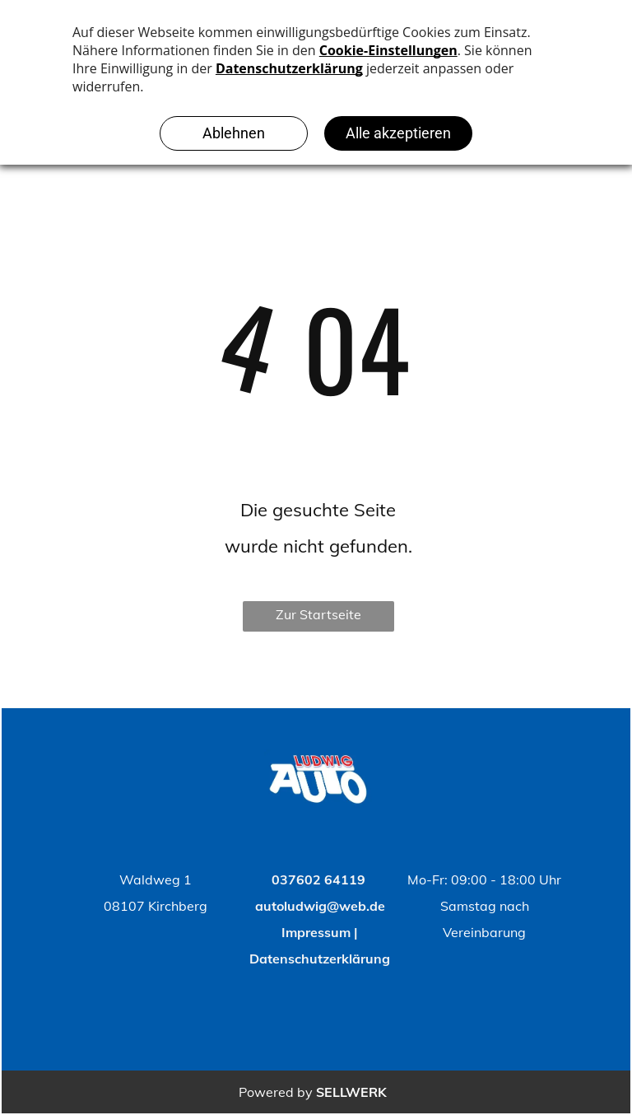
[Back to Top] (367, 879)
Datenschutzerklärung (319, 958)
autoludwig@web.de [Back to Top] (320, 906)
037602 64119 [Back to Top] (318, 879)
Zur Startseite (318, 614)
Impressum (316, 932)
